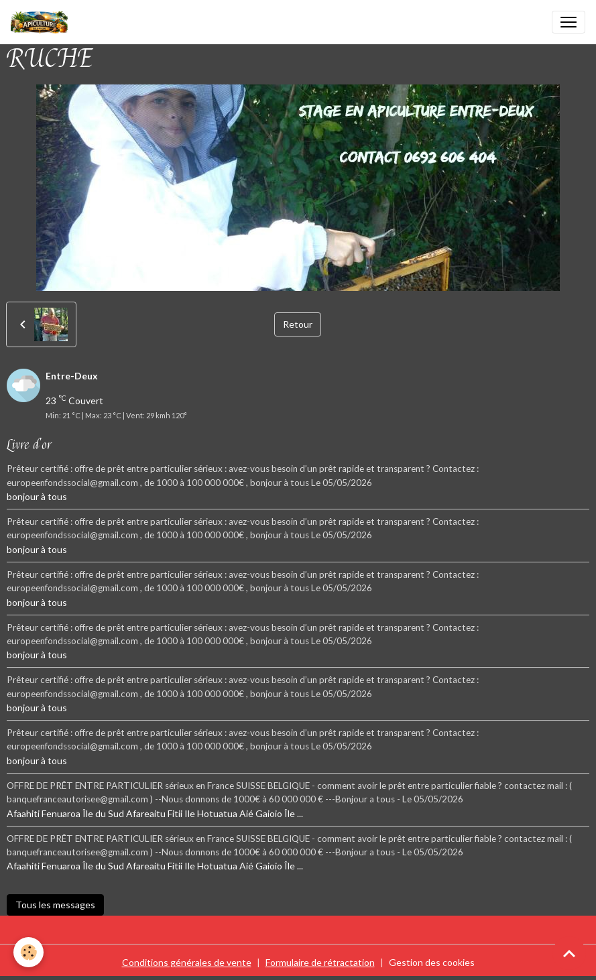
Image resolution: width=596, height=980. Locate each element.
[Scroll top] (569, 953)
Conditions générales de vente (186, 962)
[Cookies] (28, 952)
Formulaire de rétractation (320, 962)
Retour (297, 324)
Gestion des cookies (432, 962)
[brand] (42, 22)
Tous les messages (55, 904)
